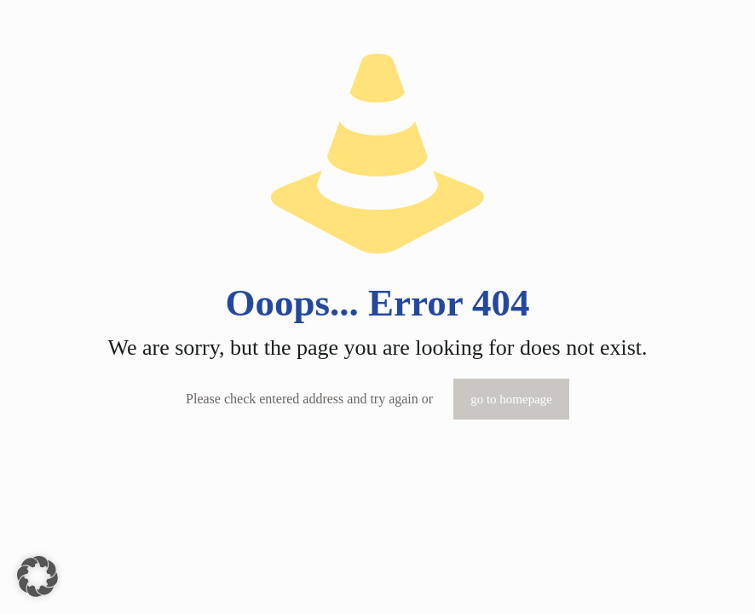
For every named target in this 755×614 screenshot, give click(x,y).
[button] (37, 576)
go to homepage (511, 399)
